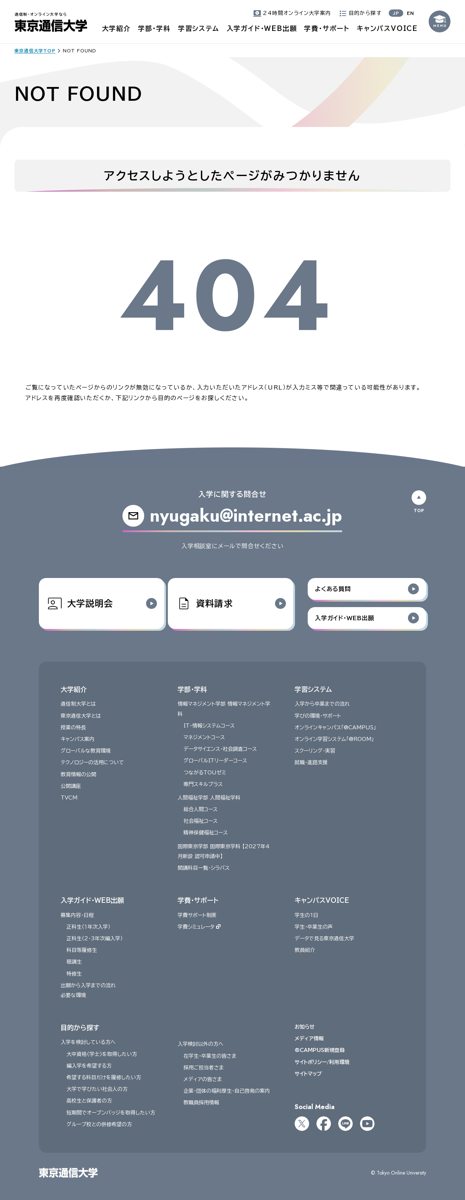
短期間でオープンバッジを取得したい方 (110, 1112)
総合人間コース (200, 809)
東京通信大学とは (81, 715)
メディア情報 (309, 1038)
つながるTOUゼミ (204, 772)
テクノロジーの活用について (92, 762)
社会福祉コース (200, 821)
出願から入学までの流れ (88, 985)
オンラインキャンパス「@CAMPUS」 (335, 727)
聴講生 (74, 961)
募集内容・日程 (77, 914)
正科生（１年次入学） (88, 926)
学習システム (198, 28)
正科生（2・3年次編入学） (94, 938)
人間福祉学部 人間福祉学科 (209, 797)
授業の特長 (73, 727)
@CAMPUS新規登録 (320, 1050)
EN (410, 13)
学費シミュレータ (199, 926)
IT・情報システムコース (209, 725)
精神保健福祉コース (205, 832)
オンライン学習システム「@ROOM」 (334, 738)
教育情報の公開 (78, 774)
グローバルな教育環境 (86, 750)
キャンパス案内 (77, 738)
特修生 (74, 973)
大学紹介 (116, 28)
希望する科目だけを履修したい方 (103, 1077)
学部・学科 (154, 28)
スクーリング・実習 (315, 750)
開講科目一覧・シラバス (204, 867)
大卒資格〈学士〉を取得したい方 (101, 1053)
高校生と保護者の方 (89, 1100)
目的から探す (80, 1027)
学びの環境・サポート (318, 715)
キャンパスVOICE (387, 28)
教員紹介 (305, 950)
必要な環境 (73, 994)
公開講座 (71, 785)
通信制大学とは (78, 703)
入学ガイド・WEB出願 (262, 28)
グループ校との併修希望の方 (99, 1124)
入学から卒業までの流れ (322, 703)
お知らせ (305, 1026)
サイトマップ (308, 1073)
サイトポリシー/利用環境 (322, 1061)
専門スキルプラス (203, 783)
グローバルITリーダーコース (215, 760)
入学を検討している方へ (88, 1042)
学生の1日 (306, 914)
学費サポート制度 (197, 914)
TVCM (69, 797)
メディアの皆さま (202, 1079)
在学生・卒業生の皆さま (209, 1055)
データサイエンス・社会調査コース (220, 749)
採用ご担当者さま (203, 1067)
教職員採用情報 (201, 1102)
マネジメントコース (204, 736)
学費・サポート (326, 28)
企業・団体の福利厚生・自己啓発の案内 (226, 1090)
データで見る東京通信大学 (324, 938)
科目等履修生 (81, 950)
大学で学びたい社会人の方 (97, 1089)
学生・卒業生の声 (314, 926)
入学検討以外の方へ (200, 1043)
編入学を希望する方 (89, 1065)
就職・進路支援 (311, 762)
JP (396, 13)
